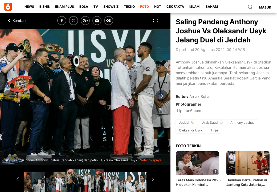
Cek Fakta (175, 7)
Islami (194, 7)
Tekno (129, 7)
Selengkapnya (151, 160)
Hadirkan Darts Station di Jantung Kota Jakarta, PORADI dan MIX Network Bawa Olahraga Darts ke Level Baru (247, 182)
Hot (157, 7)
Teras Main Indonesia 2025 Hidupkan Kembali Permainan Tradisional (198, 182)
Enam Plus (64, 7)
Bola (83, 7)
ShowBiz (111, 7)
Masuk (265, 7)
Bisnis (44, 7)
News (29, 7)
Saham (212, 7)
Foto (144, 7)
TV (95, 7)
